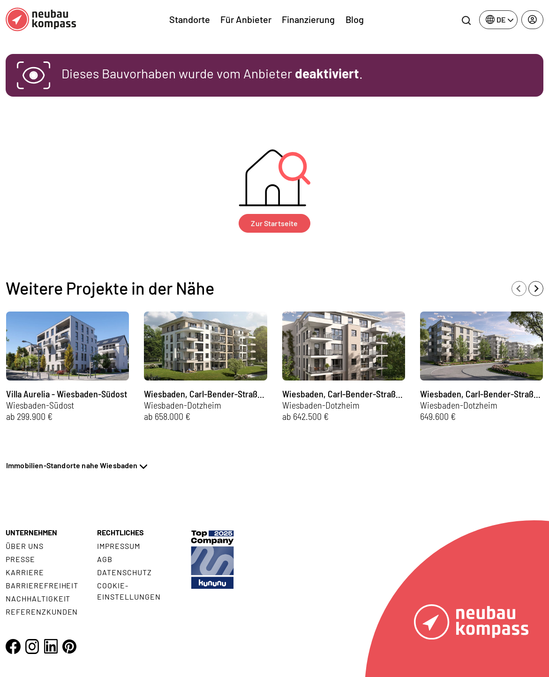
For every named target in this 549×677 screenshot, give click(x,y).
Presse (20, 559)
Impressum (118, 545)
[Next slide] (535, 288)
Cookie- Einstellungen (128, 591)
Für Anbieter (245, 19)
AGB (105, 559)
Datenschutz (124, 572)
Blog (355, 19)
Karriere (25, 572)
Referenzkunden (42, 611)
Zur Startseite (274, 223)
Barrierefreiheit (42, 585)
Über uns (25, 545)
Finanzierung (308, 19)
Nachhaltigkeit (38, 598)
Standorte (189, 19)
